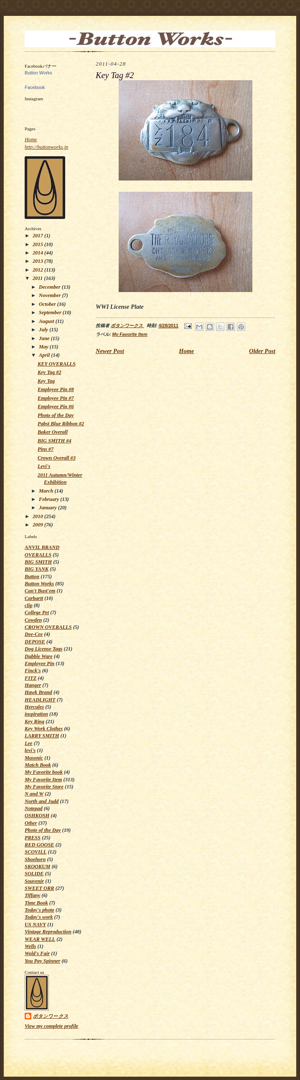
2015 (38, 244)
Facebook (35, 87)
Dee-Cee (34, 634)
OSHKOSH (37, 815)
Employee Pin (39, 663)
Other (31, 823)
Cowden (33, 620)
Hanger (33, 685)
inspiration (36, 714)
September (51, 312)
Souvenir (34, 881)
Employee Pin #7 (56, 398)
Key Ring (34, 721)
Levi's (44, 466)
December (50, 287)
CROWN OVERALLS (48, 627)
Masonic (34, 758)
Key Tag (46, 381)
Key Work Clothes (44, 729)
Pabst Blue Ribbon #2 (61, 424)
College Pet (37, 612)
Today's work (39, 917)
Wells (30, 946)
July (44, 330)
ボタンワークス (51, 1016)
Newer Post (110, 351)
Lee (29, 743)
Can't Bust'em (40, 591)
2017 (38, 236)
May (44, 347)
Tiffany (32, 895)
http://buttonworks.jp (46, 147)
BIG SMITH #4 (54, 441)
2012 (38, 270)
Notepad (34, 808)
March (47, 491)
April (45, 355)
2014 (38, 253)
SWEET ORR (39, 888)
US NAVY (35, 925)
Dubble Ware (39, 656)
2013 (38, 261)
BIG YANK (36, 569)
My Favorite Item (43, 780)
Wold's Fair (37, 953)
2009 (38, 525)
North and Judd (41, 801)
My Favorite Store (44, 787)
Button (32, 576)
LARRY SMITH (42, 736)
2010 (38, 516)
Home (31, 139)
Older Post (262, 351)
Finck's (33, 670)
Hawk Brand (38, 692)
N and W (34, 794)
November (50, 295)
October (48, 304)
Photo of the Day (56, 415)
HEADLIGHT (40, 700)
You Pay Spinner (42, 961)
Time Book (36, 903)
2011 (38, 278)
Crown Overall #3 (57, 458)
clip (29, 605)
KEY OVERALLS (57, 364)
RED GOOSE (39, 845)
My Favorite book (44, 772)
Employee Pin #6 (56, 406)
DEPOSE (35, 642)
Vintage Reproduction (48, 932)
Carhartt (34, 598)
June (45, 338)
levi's (30, 750)
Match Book (38, 765)
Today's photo (39, 910)
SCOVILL (35, 852)
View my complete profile (51, 1026)
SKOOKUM (37, 866)
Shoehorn (35, 859)
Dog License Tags (43, 649)
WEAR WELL (40, 939)
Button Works (38, 72)
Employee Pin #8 (56, 389)
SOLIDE (34, 874)
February (49, 499)
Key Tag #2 (49, 372)
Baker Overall (53, 432)
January (48, 508)
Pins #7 (45, 449)
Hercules (34, 707)
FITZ (30, 678)
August (47, 321)
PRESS (33, 838)
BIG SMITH (38, 562)
